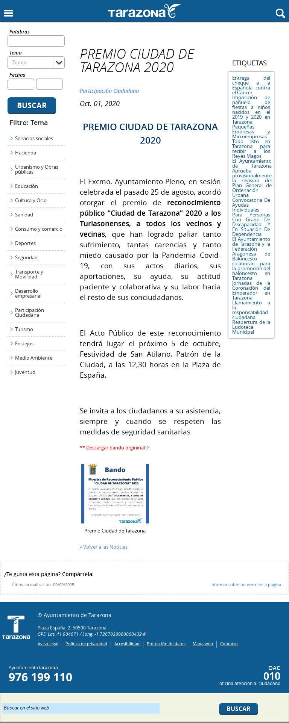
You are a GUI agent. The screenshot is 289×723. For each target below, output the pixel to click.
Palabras (19, 32)
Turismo (24, 329)
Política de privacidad (86, 643)
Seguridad (26, 257)
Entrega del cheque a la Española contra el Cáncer (251, 85)
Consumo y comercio (38, 228)
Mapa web (203, 643)
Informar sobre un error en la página (245, 584)
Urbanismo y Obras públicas (36, 169)
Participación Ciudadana (29, 312)
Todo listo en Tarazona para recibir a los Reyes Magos (251, 148)
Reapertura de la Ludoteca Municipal (251, 327)
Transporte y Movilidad (29, 274)
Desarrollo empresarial (28, 293)
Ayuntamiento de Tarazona (144, 11)
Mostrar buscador (280, 13)
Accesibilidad (127, 643)
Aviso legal (48, 643)
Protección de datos (166, 643)
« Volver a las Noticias (104, 546)
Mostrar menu (8, 13)
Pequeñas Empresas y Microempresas (251, 131)
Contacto (229, 643)
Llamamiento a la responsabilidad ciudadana (251, 310)
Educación (26, 186)
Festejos (24, 343)
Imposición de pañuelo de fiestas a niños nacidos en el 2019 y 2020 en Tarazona (251, 109)
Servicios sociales (34, 138)
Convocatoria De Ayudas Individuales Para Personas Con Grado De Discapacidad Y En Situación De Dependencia (251, 217)
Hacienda (25, 152)
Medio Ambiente (33, 357)
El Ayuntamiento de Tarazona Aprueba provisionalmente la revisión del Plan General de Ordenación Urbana (252, 177)
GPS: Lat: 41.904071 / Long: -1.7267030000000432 (90, 634)
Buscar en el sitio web (26, 707)
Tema (15, 53)
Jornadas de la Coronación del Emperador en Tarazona (251, 290)
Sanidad (24, 214)
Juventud (25, 372)
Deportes (25, 243)
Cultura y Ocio (31, 200)
